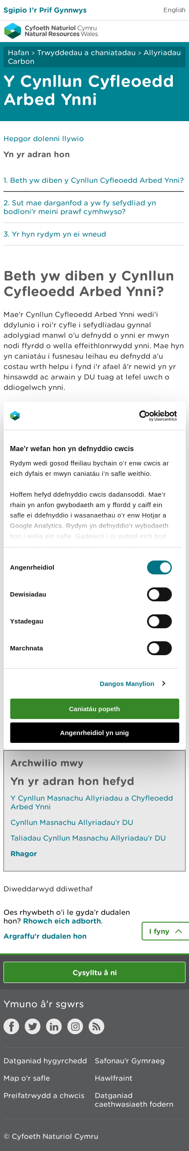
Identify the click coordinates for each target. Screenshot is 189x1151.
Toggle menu (177, 30)
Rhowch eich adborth (62, 921)
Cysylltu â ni (95, 972)
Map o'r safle (26, 1078)
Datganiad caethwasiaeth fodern (134, 1099)
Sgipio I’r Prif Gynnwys (44, 10)
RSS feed (96, 1026)
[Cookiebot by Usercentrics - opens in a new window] (154, 416)
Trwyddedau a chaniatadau (86, 52)
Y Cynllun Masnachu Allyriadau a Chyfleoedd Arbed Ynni (91, 802)
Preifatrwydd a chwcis (43, 1095)
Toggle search (152, 30)
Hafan (18, 52)
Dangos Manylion (126, 683)
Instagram (75, 1026)
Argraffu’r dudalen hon (44, 936)
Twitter (32, 1026)
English (174, 10)
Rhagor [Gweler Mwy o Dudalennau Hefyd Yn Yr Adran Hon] (23, 853)
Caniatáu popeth (94, 708)
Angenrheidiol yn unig (94, 732)
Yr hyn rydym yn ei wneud (59, 234)
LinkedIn (54, 1026)
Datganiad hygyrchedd (45, 1060)
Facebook (11, 1026)
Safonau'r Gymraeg (130, 1060)
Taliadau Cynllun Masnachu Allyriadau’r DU (88, 838)
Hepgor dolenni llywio (43, 138)
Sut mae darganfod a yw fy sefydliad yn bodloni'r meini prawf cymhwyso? (79, 207)
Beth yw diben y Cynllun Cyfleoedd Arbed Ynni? (97, 180)
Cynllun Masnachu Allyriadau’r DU (71, 822)
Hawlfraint (114, 1078)
